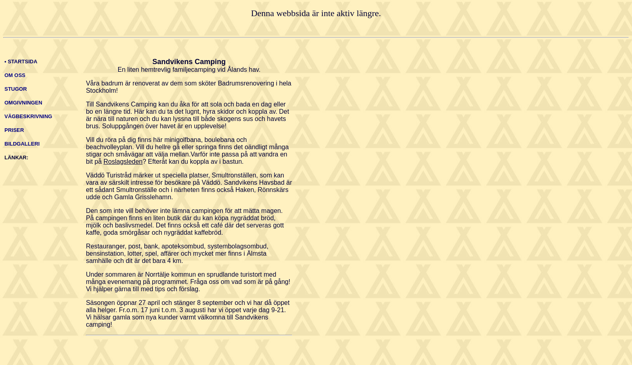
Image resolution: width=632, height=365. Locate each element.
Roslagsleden (123, 161)
